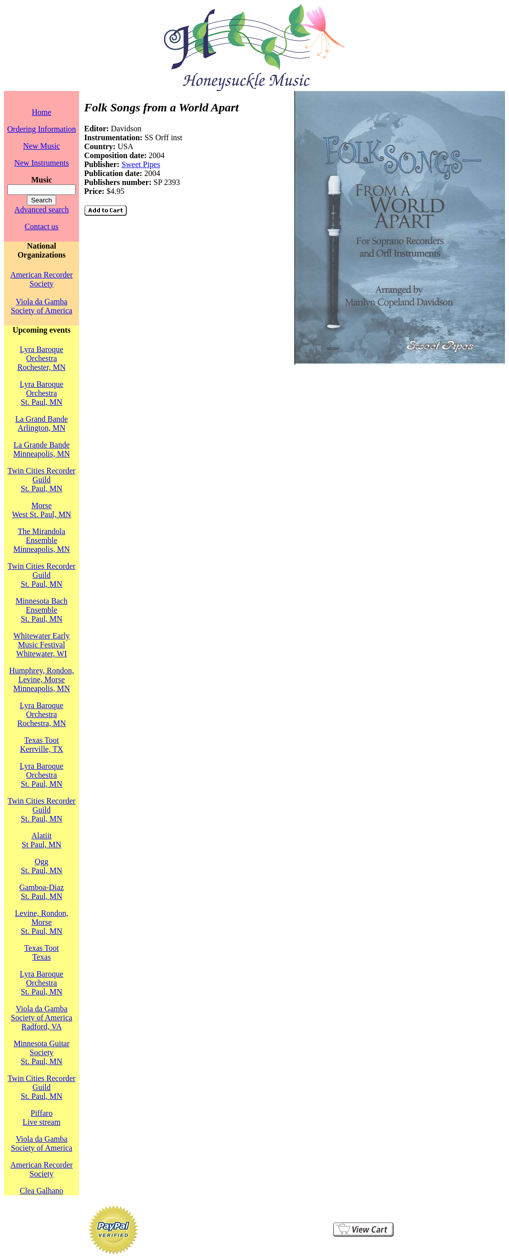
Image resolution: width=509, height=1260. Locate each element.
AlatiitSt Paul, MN (42, 840)
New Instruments (41, 163)
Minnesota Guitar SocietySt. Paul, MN (41, 1052)
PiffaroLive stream (42, 1117)
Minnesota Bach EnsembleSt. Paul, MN (41, 610)
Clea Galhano (42, 1190)
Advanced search (41, 209)
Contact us (42, 226)
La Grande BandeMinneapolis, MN (41, 449)
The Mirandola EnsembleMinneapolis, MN (41, 540)
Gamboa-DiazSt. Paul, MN (41, 891)
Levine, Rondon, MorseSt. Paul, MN (41, 922)
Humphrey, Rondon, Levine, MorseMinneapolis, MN (41, 679)
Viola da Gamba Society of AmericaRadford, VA (42, 1017)
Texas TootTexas (41, 952)
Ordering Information (41, 129)
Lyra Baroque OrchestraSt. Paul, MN (42, 393)
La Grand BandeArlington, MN (41, 423)
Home (41, 112)
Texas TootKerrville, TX (41, 744)
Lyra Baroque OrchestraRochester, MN (41, 358)
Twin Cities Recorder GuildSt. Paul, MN (41, 479)
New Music (41, 146)
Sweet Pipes (140, 164)
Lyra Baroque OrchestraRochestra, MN (41, 714)
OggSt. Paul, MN (42, 866)
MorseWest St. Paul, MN (41, 510)
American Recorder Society (41, 279)
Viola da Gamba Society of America (42, 306)
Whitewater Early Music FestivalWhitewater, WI (41, 644)
